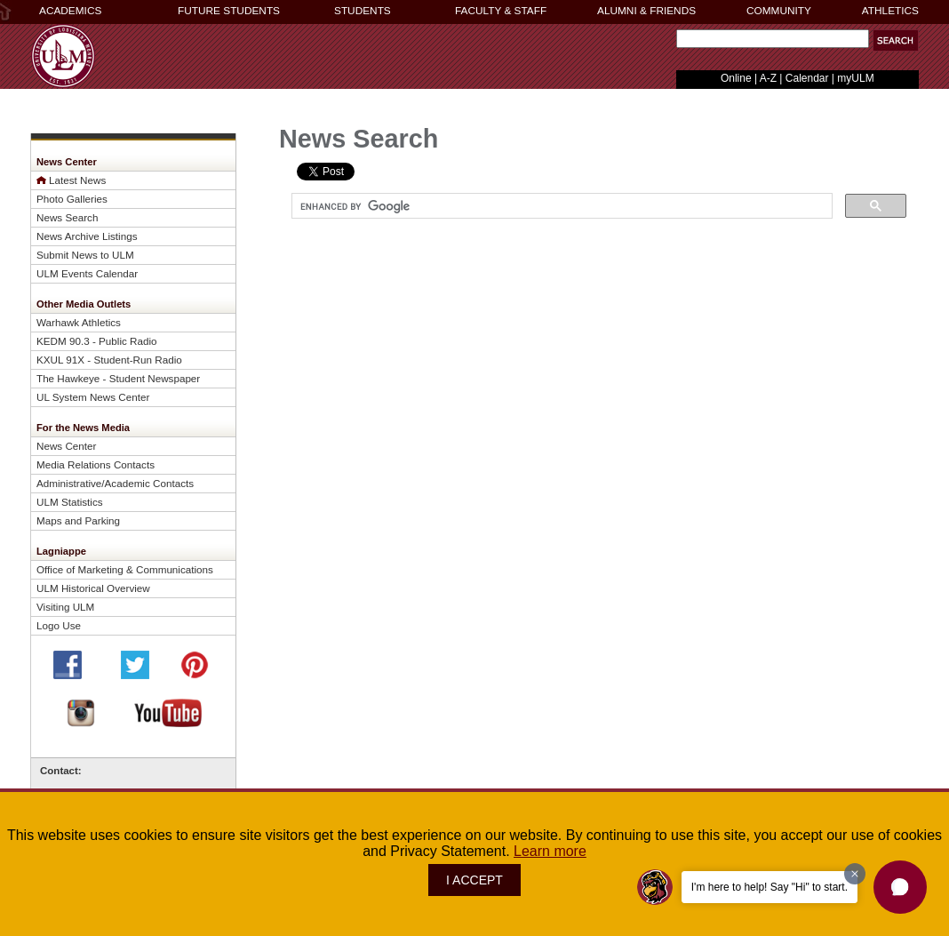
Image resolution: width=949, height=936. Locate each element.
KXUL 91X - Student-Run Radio (109, 359)
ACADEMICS (70, 10)
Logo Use (58, 625)
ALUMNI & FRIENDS (646, 10)
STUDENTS (362, 10)
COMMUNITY (778, 10)
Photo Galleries (72, 198)
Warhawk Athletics (78, 322)
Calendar (807, 78)
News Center (66, 446)
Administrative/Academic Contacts (115, 483)
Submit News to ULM (85, 254)
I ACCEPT (474, 880)
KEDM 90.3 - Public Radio (96, 341)
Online (736, 78)
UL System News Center (92, 397)
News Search (67, 217)
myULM (855, 78)
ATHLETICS (890, 10)
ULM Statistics (69, 502)
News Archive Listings (87, 236)
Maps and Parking (78, 520)
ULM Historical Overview (93, 588)
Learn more (550, 851)
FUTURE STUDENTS (229, 10)
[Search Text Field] (772, 38)
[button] (896, 40)
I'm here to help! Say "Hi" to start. (769, 887)
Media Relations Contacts (95, 464)
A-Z (768, 78)
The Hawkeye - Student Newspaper (118, 378)
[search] (560, 206)
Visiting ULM (65, 606)
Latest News (77, 180)
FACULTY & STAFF (500, 10)
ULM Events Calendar (87, 273)
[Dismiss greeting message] (854, 873)
